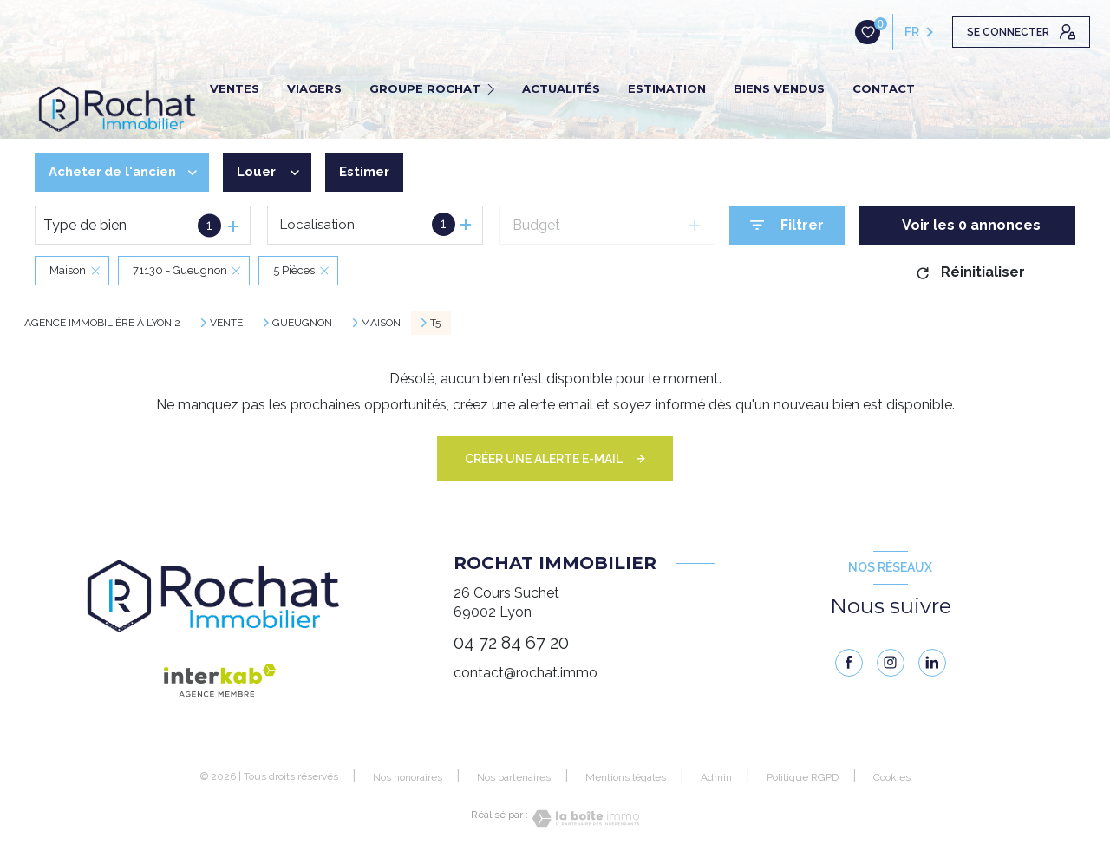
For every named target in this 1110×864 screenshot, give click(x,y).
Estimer (381, 172)
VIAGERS (314, 88)
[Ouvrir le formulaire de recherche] (787, 225)
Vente (226, 322)
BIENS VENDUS (779, 88)
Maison (381, 322)
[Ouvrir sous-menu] (493, 88)
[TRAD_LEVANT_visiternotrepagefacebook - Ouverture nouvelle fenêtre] (849, 663)
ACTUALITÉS (561, 88)
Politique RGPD (803, 777)
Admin (716, 777)
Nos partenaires (514, 777)
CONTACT (883, 88)
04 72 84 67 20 (511, 642)
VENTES (234, 88)
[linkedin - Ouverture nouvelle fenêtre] (932, 663)
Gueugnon (302, 322)
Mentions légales (625, 777)
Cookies (892, 777)
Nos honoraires (407, 777)
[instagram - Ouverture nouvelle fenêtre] (890, 663)
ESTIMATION (667, 88)
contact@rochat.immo (525, 672)
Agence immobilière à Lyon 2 (102, 323)
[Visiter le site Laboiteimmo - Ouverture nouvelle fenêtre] (583, 818)
